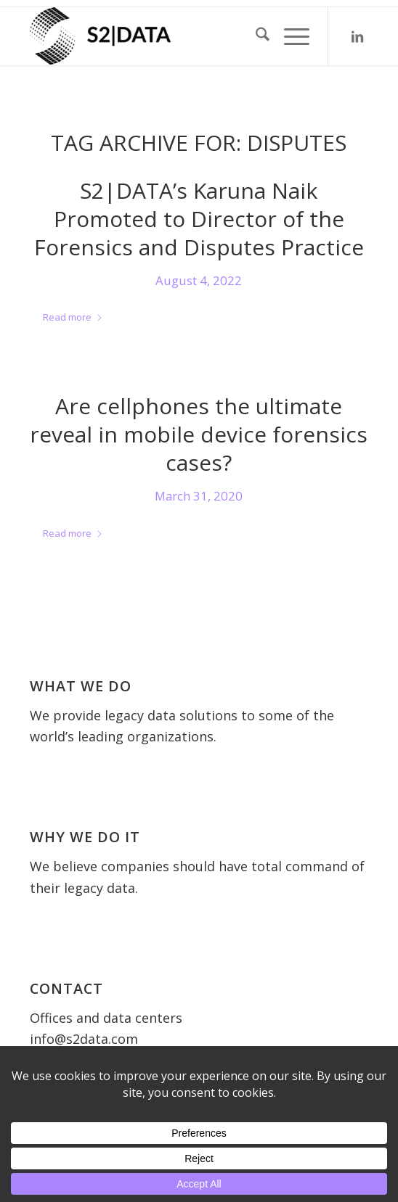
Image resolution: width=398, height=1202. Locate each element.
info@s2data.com (84, 1038)
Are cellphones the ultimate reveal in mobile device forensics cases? (198, 434)
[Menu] (289, 36)
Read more (73, 317)
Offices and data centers (106, 1017)
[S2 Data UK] (165, 36)
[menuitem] (255, 36)
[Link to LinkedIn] (357, 36)
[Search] (255, 36)
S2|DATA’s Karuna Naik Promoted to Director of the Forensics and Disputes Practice (199, 219)
